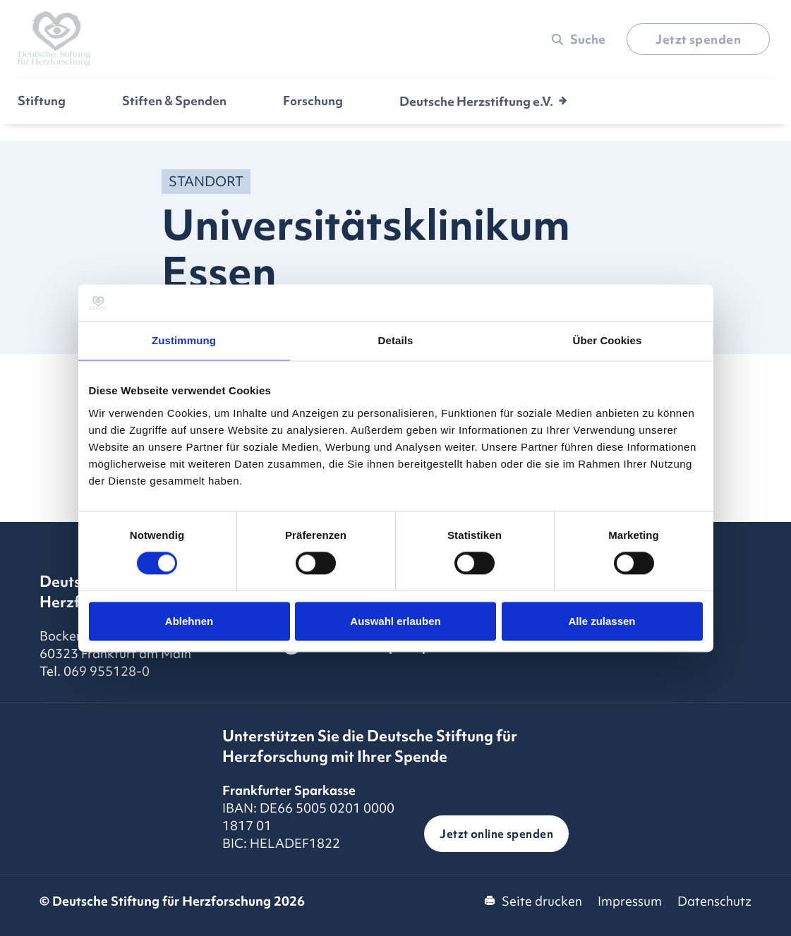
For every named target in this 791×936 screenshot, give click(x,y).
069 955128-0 (107, 671)
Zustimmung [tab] (184, 340)
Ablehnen (189, 621)
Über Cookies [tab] (607, 340)
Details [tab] (395, 340)
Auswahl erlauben (395, 621)
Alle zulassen (601, 621)
